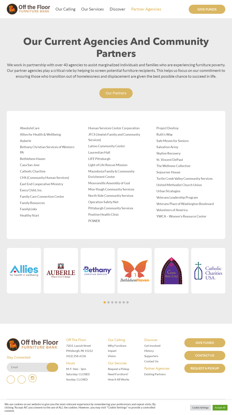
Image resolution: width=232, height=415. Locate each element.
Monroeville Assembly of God (109, 183)
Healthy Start (29, 215)
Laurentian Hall (99, 152)
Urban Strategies (168, 191)
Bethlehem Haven (32, 159)
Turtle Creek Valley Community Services (184, 178)
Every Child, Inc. (31, 190)
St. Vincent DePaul (169, 160)
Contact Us (152, 361)
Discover (119, 9)
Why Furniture (118, 345)
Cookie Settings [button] (200, 407)
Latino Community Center (106, 146)
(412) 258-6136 (77, 356)
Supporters (152, 356)
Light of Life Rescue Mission (107, 165)
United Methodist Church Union (179, 185)
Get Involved (153, 345)
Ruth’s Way (164, 134)
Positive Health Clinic (103, 214)
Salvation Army (167, 147)
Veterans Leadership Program (177, 197)
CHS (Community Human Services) (44, 178)
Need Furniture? (119, 374)
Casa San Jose (30, 165)
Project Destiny (167, 128)
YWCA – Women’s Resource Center (181, 216)
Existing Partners (156, 374)
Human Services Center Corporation (114, 128)
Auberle (25, 141)
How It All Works (119, 379)
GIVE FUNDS (206, 343)
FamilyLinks (28, 209)
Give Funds (207, 9)
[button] (104, 302)
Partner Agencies (148, 9)
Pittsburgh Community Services (110, 208)
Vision (113, 356)
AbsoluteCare (30, 128)
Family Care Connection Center (42, 196)
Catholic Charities (32, 171)
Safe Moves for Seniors (172, 141)
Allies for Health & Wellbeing (40, 134)
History (150, 351)
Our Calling (67, 9)
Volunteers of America (172, 210)
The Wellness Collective (173, 166)
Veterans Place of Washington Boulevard (185, 204)
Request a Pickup (119, 369)
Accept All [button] (220, 407)
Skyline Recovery (168, 153)
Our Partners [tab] (116, 93)
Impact (113, 351)
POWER (94, 221)
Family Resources (32, 203)
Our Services (94, 9)
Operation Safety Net (103, 202)
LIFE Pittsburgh (99, 159)
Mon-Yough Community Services (111, 189)
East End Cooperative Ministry (41, 184)
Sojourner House (168, 172)
